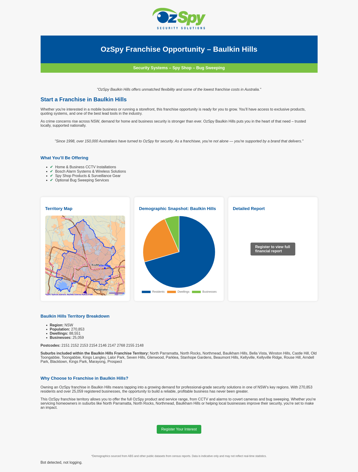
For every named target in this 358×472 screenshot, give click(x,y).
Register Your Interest (179, 429)
